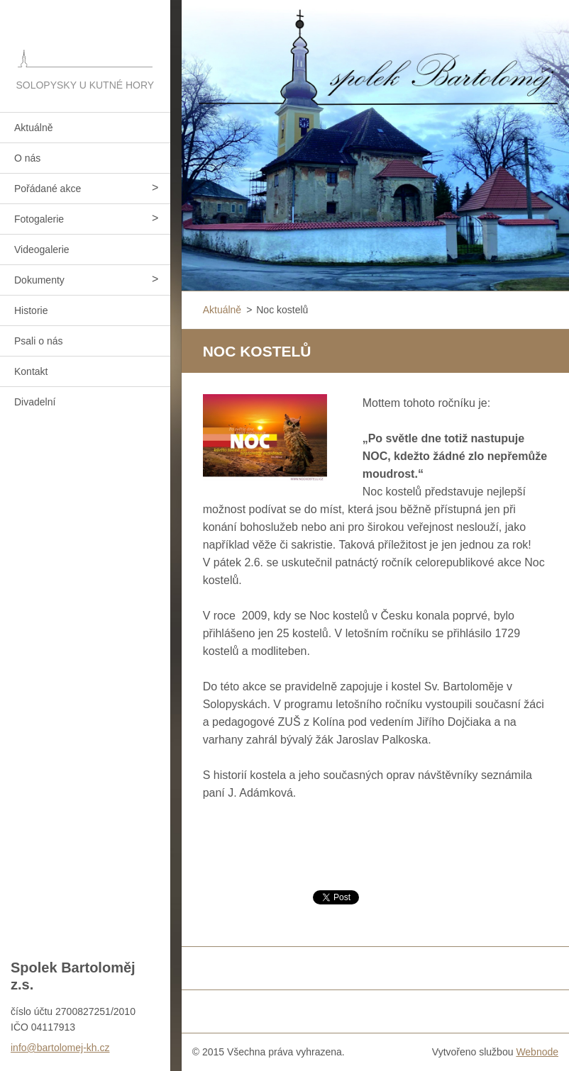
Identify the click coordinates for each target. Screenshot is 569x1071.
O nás (27, 158)
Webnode (537, 1052)
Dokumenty (39, 280)
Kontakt (31, 371)
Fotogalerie (39, 219)
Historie (31, 310)
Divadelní (34, 402)
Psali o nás (38, 341)
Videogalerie (42, 249)
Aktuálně (33, 127)
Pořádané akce (47, 188)
